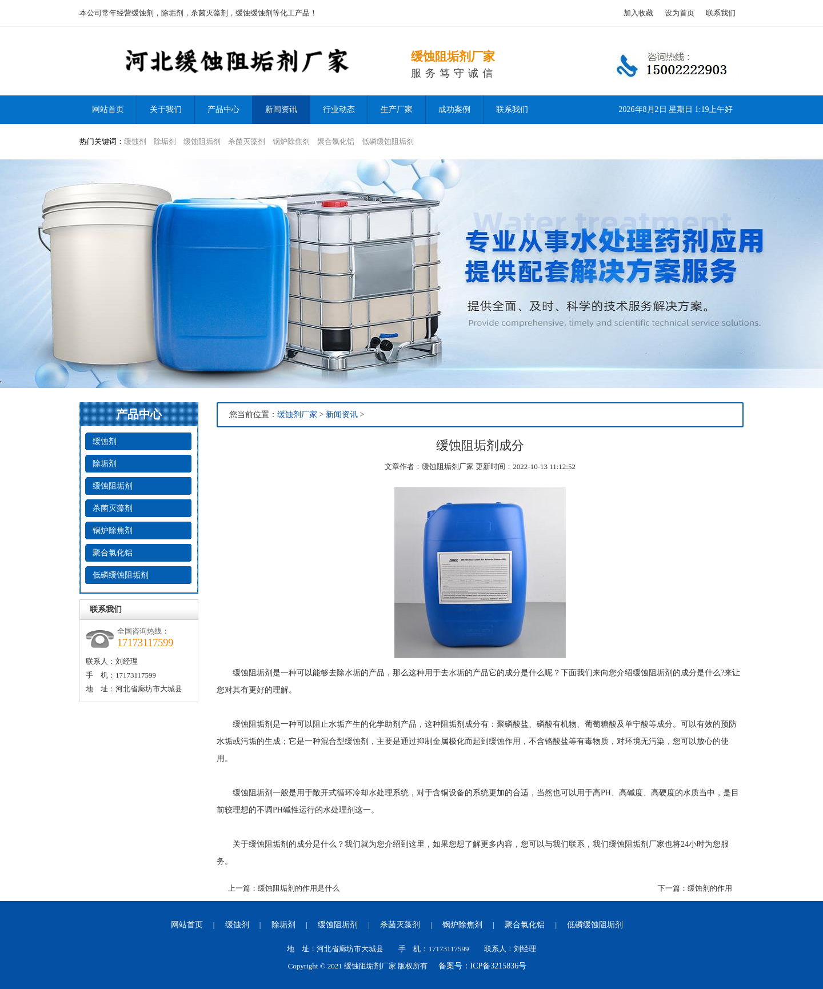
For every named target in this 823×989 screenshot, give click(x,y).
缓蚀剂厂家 (297, 414)
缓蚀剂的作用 (710, 888)
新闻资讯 (281, 109)
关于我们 (166, 109)
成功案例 (454, 109)
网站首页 (187, 924)
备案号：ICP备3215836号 (482, 966)
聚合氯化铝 (335, 141)
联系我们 (721, 13)
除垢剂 (165, 141)
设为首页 (679, 13)
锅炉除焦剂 (291, 141)
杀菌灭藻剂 (246, 141)
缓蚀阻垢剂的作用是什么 (298, 888)
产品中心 (223, 109)
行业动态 (339, 109)
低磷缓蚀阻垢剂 (388, 141)
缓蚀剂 (135, 141)
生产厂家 (397, 109)
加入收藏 (638, 13)
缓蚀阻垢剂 (202, 141)
